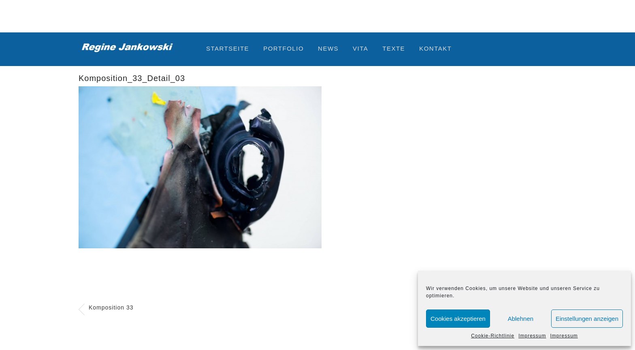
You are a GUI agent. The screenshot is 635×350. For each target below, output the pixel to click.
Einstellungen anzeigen (587, 318)
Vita (360, 48)
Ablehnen (520, 318)
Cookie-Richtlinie (492, 336)
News (328, 48)
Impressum (532, 336)
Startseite (227, 48)
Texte (393, 48)
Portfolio (283, 48)
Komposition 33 (111, 307)
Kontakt (435, 48)
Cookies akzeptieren (458, 318)
